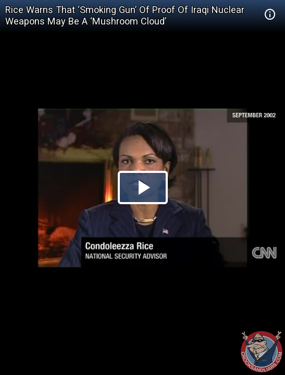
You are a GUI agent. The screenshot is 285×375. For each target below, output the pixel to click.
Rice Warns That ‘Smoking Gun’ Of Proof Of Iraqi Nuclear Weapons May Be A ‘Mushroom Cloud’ (124, 15)
